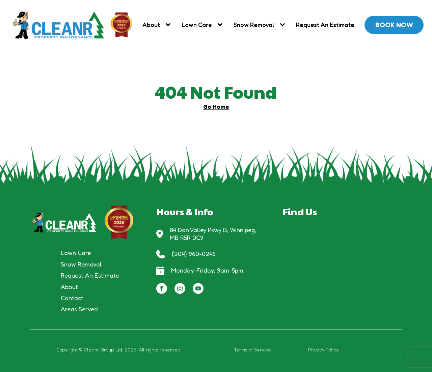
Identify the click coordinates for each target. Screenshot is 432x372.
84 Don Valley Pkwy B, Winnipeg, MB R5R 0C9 (214, 233)
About (151, 24)
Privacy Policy (323, 349)
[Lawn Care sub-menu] (221, 25)
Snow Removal (254, 24)
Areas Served (79, 309)
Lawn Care (197, 24)
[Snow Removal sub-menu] (284, 25)
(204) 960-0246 (194, 253)
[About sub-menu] (169, 25)
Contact (72, 298)
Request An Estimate (325, 24)
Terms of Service (252, 349)
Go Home (216, 106)
